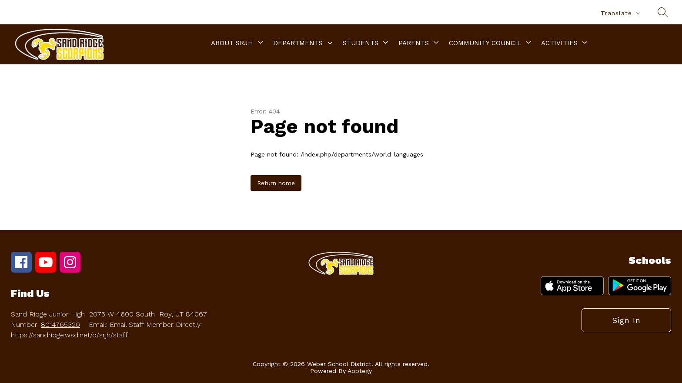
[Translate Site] (620, 13)
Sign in (626, 320)
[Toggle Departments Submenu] (330, 43)
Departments (298, 43)
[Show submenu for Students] (360, 43)
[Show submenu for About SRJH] (232, 43)
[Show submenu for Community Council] (485, 43)
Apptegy (360, 370)
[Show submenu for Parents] (413, 43)
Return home (276, 183)
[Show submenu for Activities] (559, 43)
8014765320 (60, 324)
